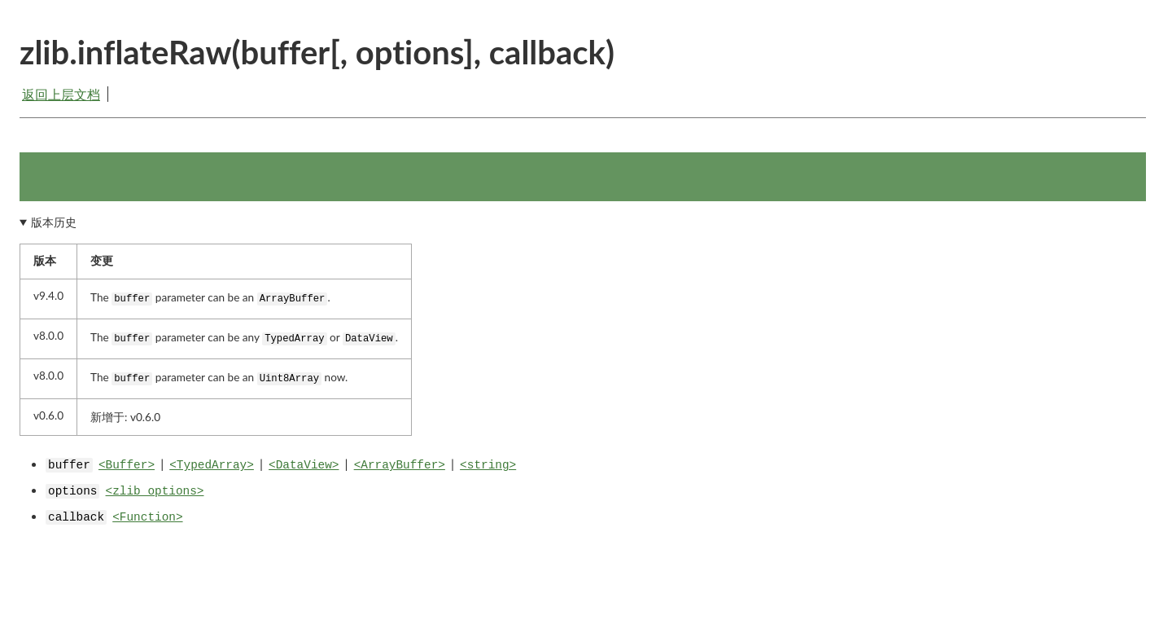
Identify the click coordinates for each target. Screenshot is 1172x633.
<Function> (147, 517)
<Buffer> (126, 465)
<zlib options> (155, 491)
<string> (488, 465)
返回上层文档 (61, 94)
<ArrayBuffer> (399, 465)
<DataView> (304, 465)
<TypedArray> (211, 465)
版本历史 (54, 222)
